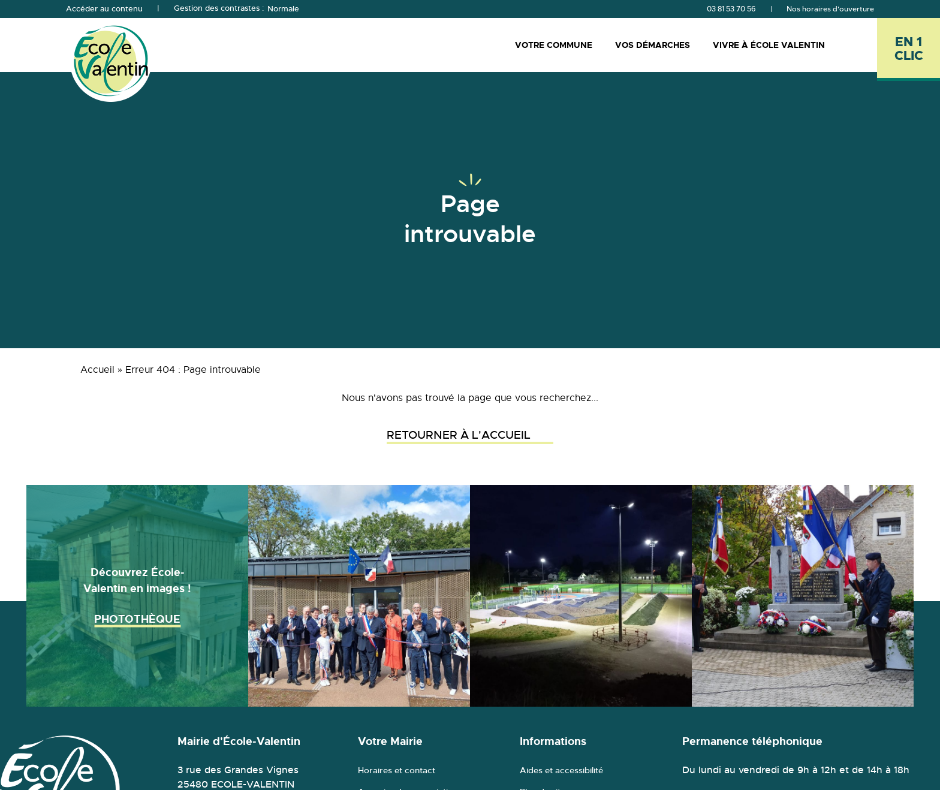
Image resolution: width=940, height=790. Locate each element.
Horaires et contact (396, 770)
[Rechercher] (861, 45)
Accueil (97, 370)
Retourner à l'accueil (470, 435)
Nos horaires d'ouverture (830, 9)
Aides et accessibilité (561, 770)
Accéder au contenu (104, 9)
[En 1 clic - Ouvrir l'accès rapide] (908, 49)
